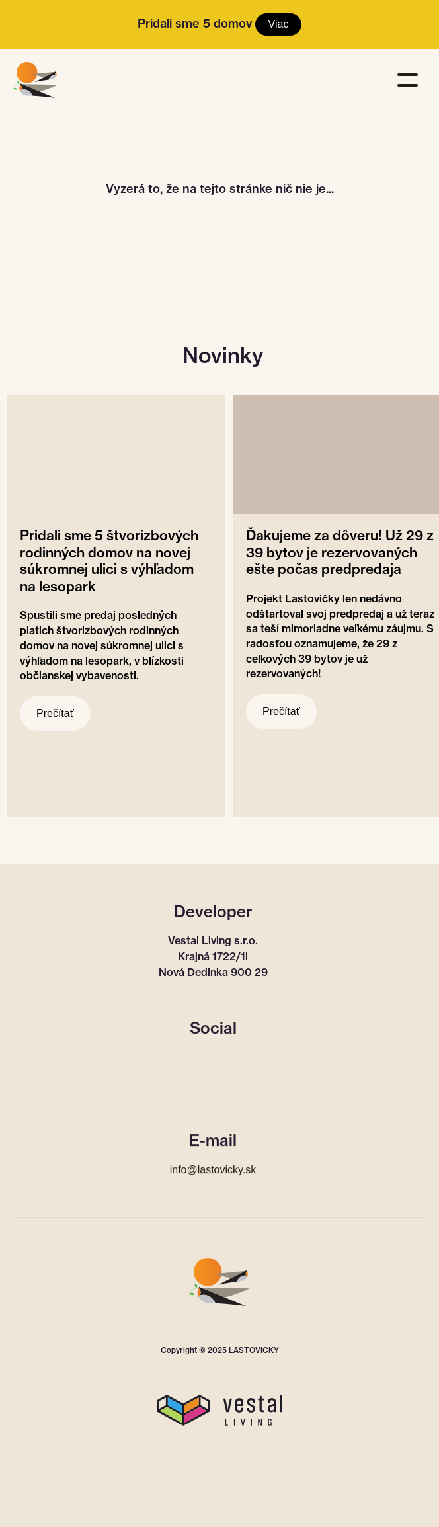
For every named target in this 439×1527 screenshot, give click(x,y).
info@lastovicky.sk (213, 1169)
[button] (410, 75)
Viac (278, 24)
